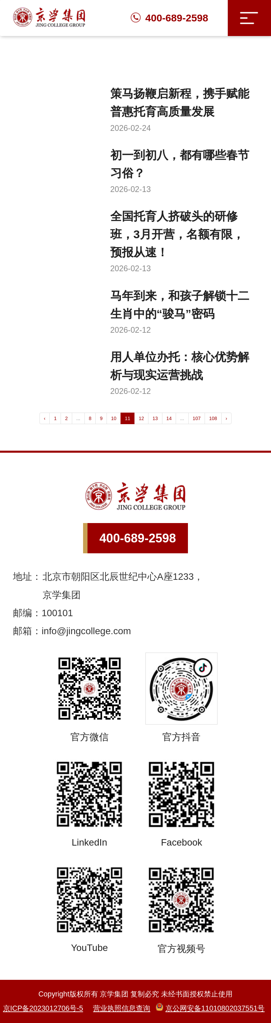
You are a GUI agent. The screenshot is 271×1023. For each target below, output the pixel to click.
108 (213, 418)
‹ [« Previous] (45, 418)
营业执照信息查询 (121, 1008)
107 (197, 418)
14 (169, 418)
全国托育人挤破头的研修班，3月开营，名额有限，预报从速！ (177, 234)
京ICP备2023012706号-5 (43, 1008)
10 (113, 418)
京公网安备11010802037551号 (210, 1008)
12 (141, 418)
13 (155, 418)
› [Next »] (226, 418)
